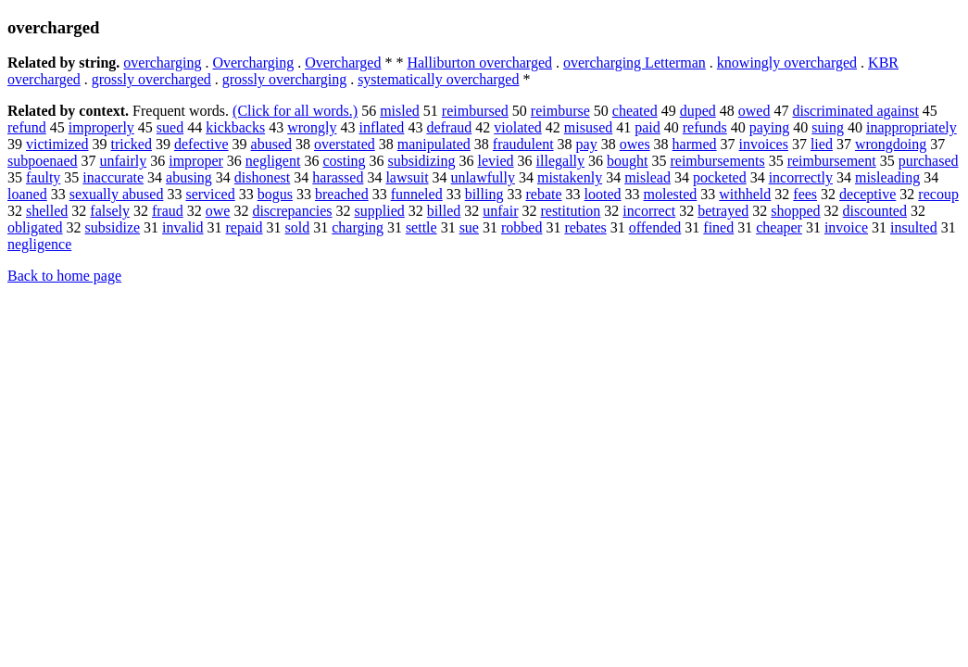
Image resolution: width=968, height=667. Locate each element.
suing (827, 127)
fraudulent (523, 144)
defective (201, 144)
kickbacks (235, 127)
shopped (795, 211)
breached (342, 194)
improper (196, 161)
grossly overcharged (151, 79)
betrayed (723, 211)
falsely (110, 211)
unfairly (123, 161)
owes (635, 144)
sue (469, 227)
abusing (189, 177)
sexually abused (116, 194)
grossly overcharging (284, 79)
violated (518, 127)
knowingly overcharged (787, 62)
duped (698, 111)
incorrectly (801, 177)
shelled (47, 211)
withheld (745, 194)
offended (655, 227)
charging (357, 227)
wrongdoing (890, 144)
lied (822, 144)
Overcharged (343, 62)
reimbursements (717, 161)
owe (218, 211)
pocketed (720, 177)
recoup (938, 194)
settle (421, 227)
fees (805, 194)
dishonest (262, 177)
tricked (131, 144)
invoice (846, 227)
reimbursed (475, 111)
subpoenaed (42, 161)
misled (400, 111)
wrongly (311, 127)
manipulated (434, 144)
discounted (875, 211)
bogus (275, 194)
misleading (887, 177)
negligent (273, 161)
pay (586, 144)
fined (718, 227)
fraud (167, 211)
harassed (337, 177)
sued (170, 127)
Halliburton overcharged (479, 62)
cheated (635, 111)
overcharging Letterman (634, 62)
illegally (560, 161)
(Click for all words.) (295, 111)
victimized (57, 144)
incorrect (648, 211)
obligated (35, 227)
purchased (929, 161)
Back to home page (64, 275)
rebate (543, 194)
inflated (382, 127)
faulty (43, 177)
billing (484, 194)
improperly (101, 127)
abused (271, 144)
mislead (647, 177)
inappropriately (911, 127)
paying (769, 127)
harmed (695, 144)
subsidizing (422, 161)
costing (343, 161)
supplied (380, 211)
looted (603, 194)
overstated (344, 144)
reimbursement (831, 161)
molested (671, 194)
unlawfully (483, 177)
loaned (27, 194)
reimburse (560, 111)
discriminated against (855, 111)
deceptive (867, 194)
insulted (913, 227)
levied (496, 161)
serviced (209, 194)
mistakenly (569, 177)
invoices (763, 144)
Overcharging (253, 62)
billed (443, 211)
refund (26, 127)
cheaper (779, 227)
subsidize (113, 227)
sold (297, 227)
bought (627, 161)
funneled (417, 194)
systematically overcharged (438, 79)
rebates (585, 227)
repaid (244, 227)
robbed (521, 227)
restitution (570, 211)
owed (754, 111)
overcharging (162, 62)
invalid (182, 227)
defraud (448, 127)
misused (588, 127)
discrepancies (292, 211)
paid (647, 127)
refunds (705, 127)
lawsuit (406, 177)
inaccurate (113, 177)
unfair (500, 211)
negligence (39, 244)
